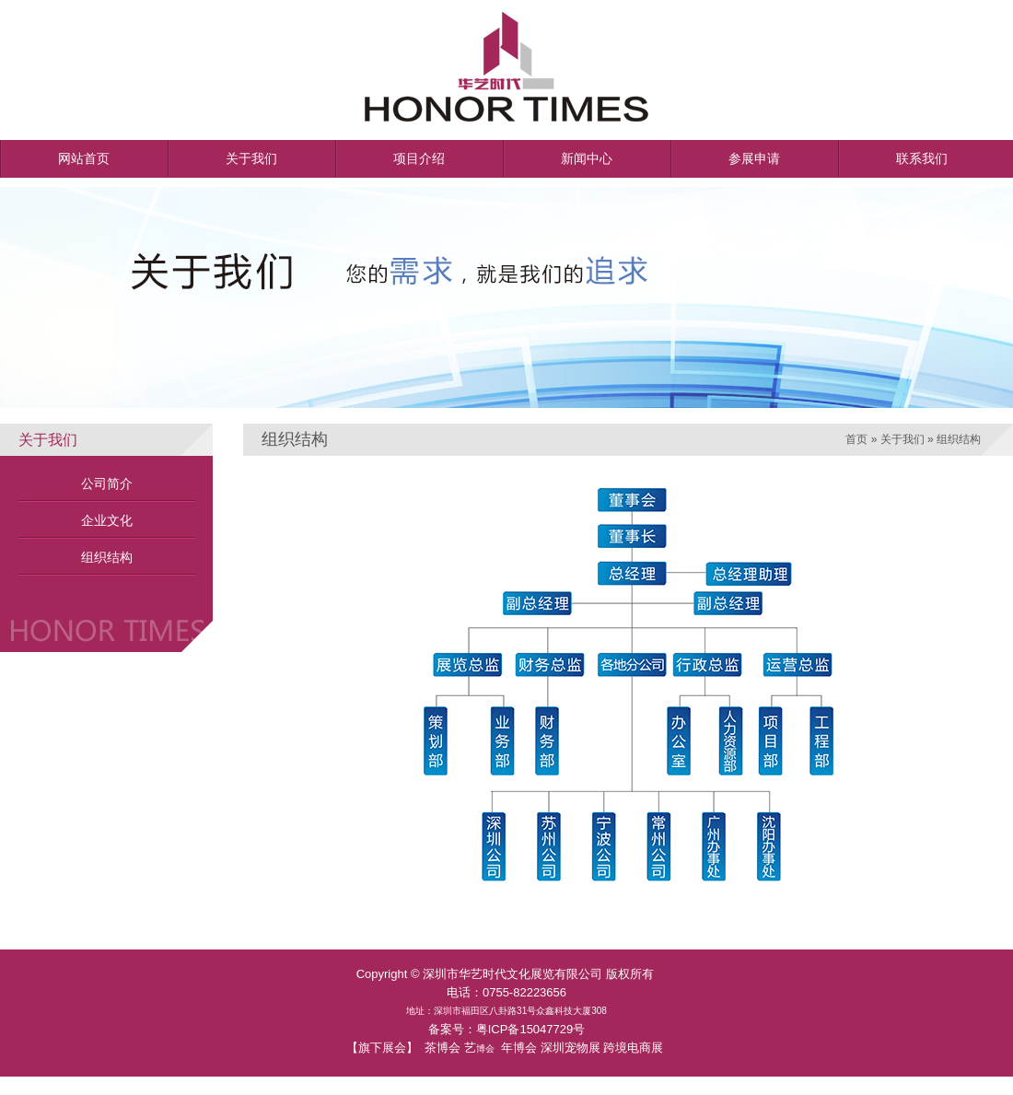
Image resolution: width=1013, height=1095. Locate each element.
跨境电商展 (633, 1047)
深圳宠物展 (570, 1047)
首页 (856, 439)
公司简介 (107, 483)
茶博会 (442, 1047)
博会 (485, 1048)
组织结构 (107, 557)
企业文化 (107, 520)
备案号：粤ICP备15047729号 (507, 1029)
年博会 (519, 1047)
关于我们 (902, 439)
